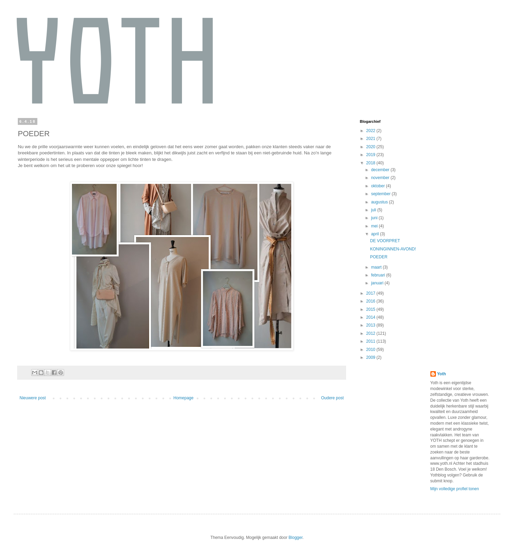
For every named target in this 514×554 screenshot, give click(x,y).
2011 (371, 341)
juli (374, 210)
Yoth (441, 374)
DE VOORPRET (385, 240)
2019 (371, 154)
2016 (371, 301)
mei (375, 226)
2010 (371, 349)
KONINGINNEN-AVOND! (393, 249)
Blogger (296, 537)
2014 (371, 317)
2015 (371, 309)
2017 (371, 293)
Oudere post (332, 398)
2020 (371, 146)
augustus (380, 202)
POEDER (379, 257)
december (381, 169)
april (375, 234)
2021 (371, 138)
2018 (371, 163)
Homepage (183, 398)
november (381, 177)
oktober (378, 186)
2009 (371, 357)
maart (377, 267)
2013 (371, 325)
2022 (371, 130)
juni (375, 217)
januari (377, 283)
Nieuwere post (33, 398)
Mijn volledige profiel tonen (454, 488)
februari (378, 275)
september (381, 193)
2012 (371, 333)
